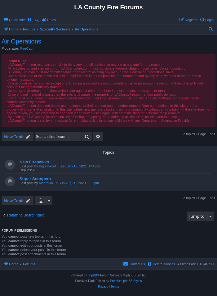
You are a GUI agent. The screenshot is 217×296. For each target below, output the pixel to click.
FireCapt (26, 48)
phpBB (92, 275)
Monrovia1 (47, 183)
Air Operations (21, 41)
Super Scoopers (35, 178)
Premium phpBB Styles (126, 281)
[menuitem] (33, 20)
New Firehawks (34, 162)
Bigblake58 (47, 166)
